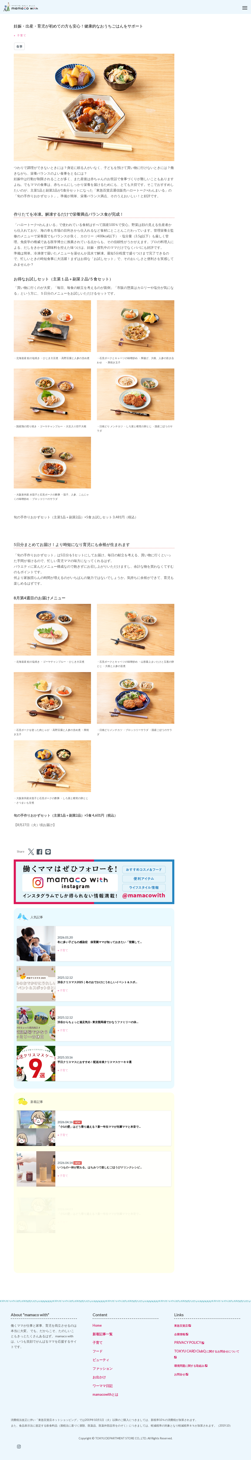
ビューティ (101, 1360)
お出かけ (99, 1377)
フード (98, 1351)
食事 (19, 46)
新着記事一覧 (103, 1334)
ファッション (103, 1368)
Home (97, 1325)
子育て (98, 1342)
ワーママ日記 (103, 1386)
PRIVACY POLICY (189, 1342)
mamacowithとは (105, 1394)
